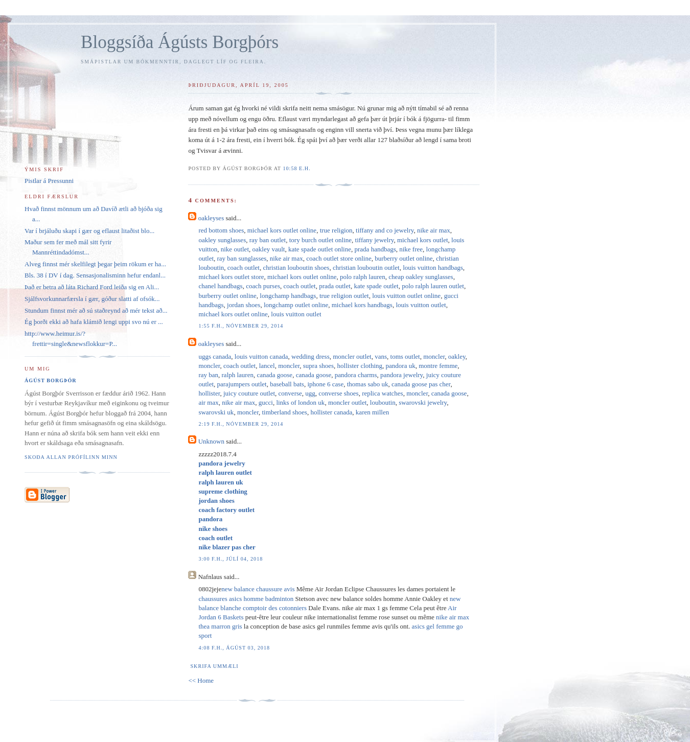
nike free (411, 249)
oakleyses (211, 218)
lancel (267, 365)
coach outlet (243, 267)
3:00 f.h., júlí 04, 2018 (230, 559)
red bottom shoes (221, 230)
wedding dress (310, 356)
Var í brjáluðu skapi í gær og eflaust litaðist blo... (89, 231)
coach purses (263, 286)
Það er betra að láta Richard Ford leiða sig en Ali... (92, 287)
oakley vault (268, 249)
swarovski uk (216, 412)
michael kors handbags (362, 305)
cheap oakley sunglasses (420, 277)
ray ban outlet (267, 240)
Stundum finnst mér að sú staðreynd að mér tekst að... (96, 310)
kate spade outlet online (319, 249)
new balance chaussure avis (257, 589)
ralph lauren (238, 375)
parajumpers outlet (242, 384)
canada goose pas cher (421, 384)
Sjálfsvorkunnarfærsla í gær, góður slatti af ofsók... (92, 299)
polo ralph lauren (362, 277)
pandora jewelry (401, 375)
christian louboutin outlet (366, 267)
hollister (209, 393)
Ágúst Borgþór (51, 380)
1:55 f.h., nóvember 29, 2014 (240, 326)
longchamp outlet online (296, 305)
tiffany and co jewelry (384, 230)
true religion (336, 230)
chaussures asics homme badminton (245, 598)
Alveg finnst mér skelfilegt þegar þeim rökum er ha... (95, 264)
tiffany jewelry (374, 240)
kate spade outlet (376, 286)
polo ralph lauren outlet (433, 286)
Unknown (211, 441)
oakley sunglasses (222, 240)
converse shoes (338, 393)
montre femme (438, 365)
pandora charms (356, 375)
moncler (434, 356)
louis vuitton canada (261, 356)
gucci (266, 402)
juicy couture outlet (249, 393)
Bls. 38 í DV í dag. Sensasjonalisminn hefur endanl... (95, 275)
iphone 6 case (325, 384)
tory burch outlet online (320, 240)
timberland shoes (284, 412)
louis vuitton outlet (421, 305)
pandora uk (401, 365)
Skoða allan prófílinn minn (71, 457)
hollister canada (331, 412)
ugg (310, 393)
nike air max (433, 230)
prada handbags (375, 249)
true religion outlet (344, 295)
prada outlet (335, 286)
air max (208, 402)
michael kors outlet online (281, 230)
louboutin (383, 402)
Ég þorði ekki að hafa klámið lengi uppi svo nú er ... (94, 322)
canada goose (274, 375)
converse (290, 393)
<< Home (201, 680)
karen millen (372, 412)
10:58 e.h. (296, 168)
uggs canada (214, 356)
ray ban (208, 375)
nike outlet (235, 249)
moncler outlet (352, 356)
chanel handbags (220, 286)
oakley (457, 356)
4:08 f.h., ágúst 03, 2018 (234, 648)
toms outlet (405, 356)
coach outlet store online (338, 258)
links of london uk (300, 402)
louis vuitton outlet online (406, 295)
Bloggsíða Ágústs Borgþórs (180, 42)
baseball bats (287, 384)
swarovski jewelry (423, 402)
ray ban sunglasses (242, 258)
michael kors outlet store (231, 277)
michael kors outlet (422, 240)
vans (381, 356)
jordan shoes (243, 305)
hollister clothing (359, 365)
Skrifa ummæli (214, 666)
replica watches (382, 393)
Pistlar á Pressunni (49, 180)
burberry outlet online (403, 258)
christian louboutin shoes (296, 267)
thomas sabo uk (367, 384)
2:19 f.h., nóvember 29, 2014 (240, 424)
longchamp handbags (288, 295)
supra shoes (318, 365)
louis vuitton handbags (433, 267)
